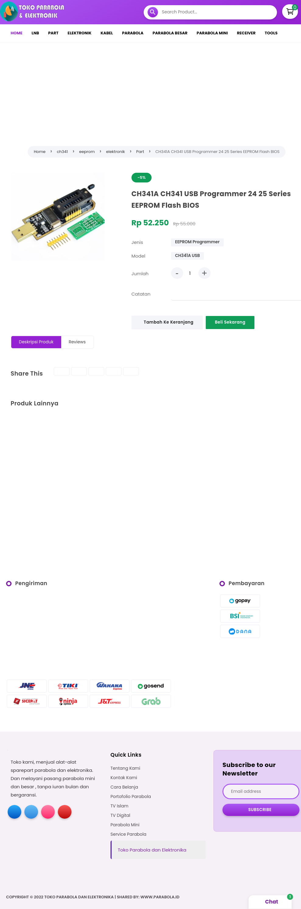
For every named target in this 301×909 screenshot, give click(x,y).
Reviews (77, 342)
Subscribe (260, 810)
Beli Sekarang (230, 322)
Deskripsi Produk (36, 342)
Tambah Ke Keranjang (169, 322)
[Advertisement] (155, 92)
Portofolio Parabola (130, 797)
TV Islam (119, 806)
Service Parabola (128, 834)
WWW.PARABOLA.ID (159, 897)
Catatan (141, 294)
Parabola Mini (124, 825)
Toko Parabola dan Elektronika (152, 850)
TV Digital (120, 815)
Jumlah (140, 273)
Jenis (137, 242)
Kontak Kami (123, 778)
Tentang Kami (125, 768)
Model (138, 256)
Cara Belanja (124, 787)
